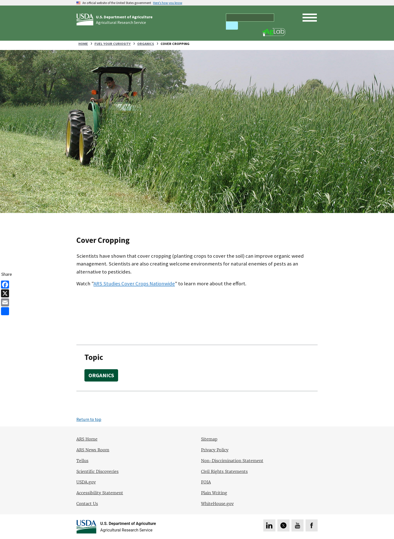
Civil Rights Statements (224, 471)
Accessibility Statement (99, 493)
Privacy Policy (214, 450)
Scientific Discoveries (97, 471)
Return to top (88, 419)
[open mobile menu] (310, 18)
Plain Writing (214, 493)
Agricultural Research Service (121, 22)
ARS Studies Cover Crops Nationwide (134, 283)
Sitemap (209, 439)
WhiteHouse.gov (217, 503)
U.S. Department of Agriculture (124, 16)
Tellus (82, 460)
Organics (101, 375)
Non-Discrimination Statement (232, 460)
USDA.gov (86, 482)
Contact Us (87, 503)
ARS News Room (92, 450)
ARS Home (86, 439)
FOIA (206, 482)
